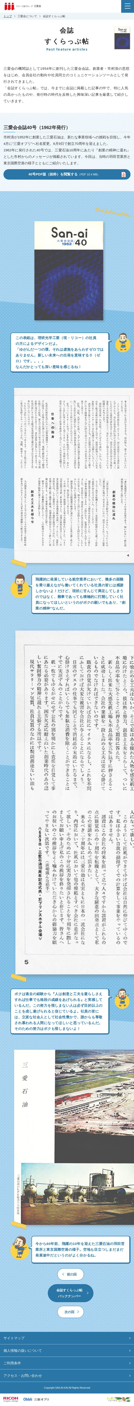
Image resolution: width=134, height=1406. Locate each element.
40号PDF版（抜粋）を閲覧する (64, 174)
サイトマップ (13, 1338)
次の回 (69, 1312)
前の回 (72, 1274)
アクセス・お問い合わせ (22, 1375)
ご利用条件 (12, 1363)
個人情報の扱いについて (22, 1350)
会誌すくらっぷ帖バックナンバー (69, 1293)
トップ (7, 16)
